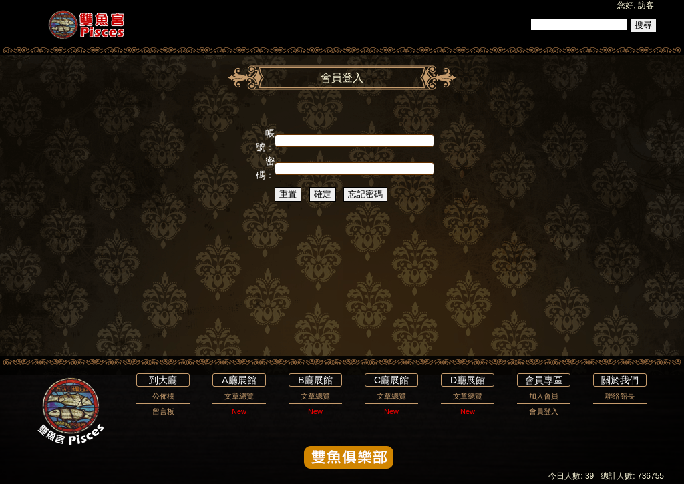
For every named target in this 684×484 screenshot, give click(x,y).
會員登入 (543, 411)
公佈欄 (163, 396)
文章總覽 (239, 396)
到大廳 (163, 380)
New (239, 411)
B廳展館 (315, 380)
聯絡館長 (620, 396)
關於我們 (620, 380)
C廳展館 (391, 380)
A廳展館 (239, 380)
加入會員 (543, 396)
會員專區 (543, 380)
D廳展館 (467, 380)
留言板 (163, 411)
